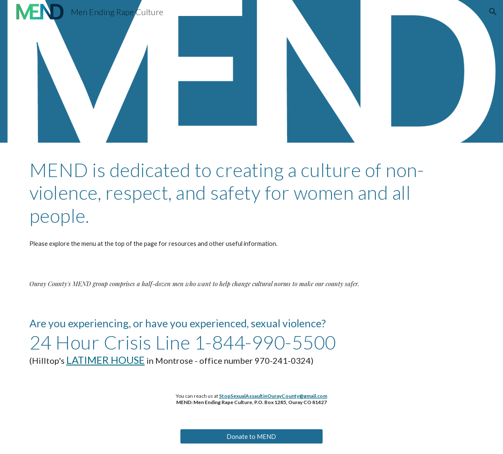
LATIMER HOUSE (105, 360)
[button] (493, 12)
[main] (251, 193)
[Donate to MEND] (251, 436)
